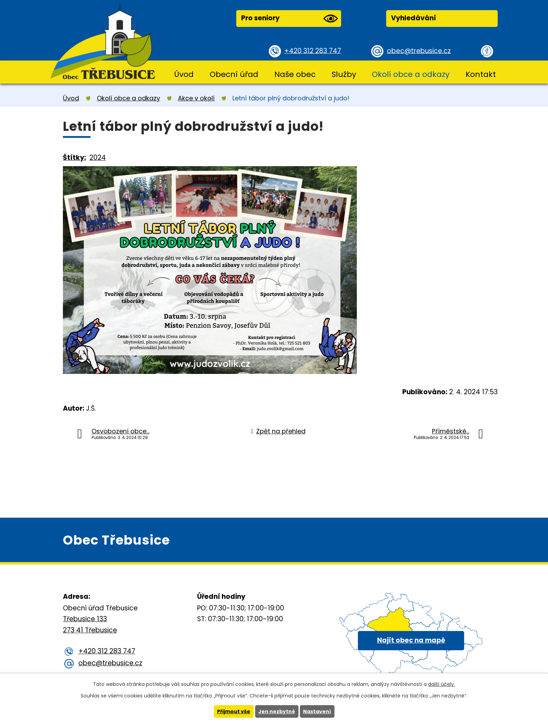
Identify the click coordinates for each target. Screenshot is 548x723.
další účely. (441, 684)
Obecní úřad (234, 74)
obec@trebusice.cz (419, 50)
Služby (344, 74)
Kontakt (481, 74)
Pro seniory (289, 18)
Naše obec (295, 74)
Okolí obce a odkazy (410, 74)
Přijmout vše (233, 711)
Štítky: (74, 157)
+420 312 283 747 (312, 50)
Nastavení (317, 711)
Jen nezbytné (276, 711)
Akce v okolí (196, 98)
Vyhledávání (413, 18)
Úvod (184, 74)
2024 (97, 157)
